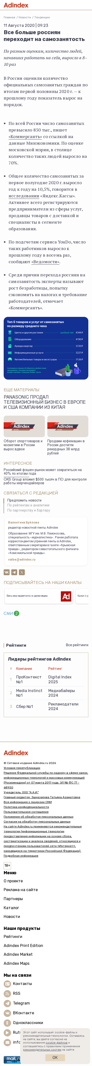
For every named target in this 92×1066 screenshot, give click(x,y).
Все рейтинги (77, 645)
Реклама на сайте (21, 889)
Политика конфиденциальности (26, 807)
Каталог (11, 907)
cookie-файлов (56, 1042)
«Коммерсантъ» (25, 136)
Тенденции (42, 17)
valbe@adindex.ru (22, 559)
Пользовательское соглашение (26, 812)
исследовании (24, 196)
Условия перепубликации (22, 768)
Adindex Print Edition (23, 945)
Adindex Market (18, 954)
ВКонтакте (23, 1013)
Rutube (19, 1032)
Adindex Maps (16, 963)
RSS (16, 993)
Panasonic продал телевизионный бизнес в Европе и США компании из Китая (45, 402)
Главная (9, 17)
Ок (55, 1057)
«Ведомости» (45, 261)
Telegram (21, 1003)
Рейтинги (13, 936)
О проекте (13, 881)
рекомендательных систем (42, 1049)
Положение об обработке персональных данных (38, 816)
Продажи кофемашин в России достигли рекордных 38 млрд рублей (66, 447)
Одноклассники (28, 1022)
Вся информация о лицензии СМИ (28, 802)
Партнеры (13, 898)
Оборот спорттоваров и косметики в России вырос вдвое (23, 445)
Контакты (22, 983)
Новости (25, 17)
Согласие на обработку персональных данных (37, 821)
